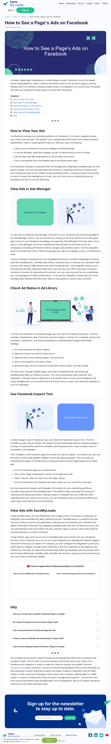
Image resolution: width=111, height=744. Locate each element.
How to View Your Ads (23, 99)
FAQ (15, 115)
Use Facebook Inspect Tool (26, 109)
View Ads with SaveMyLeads (27, 112)
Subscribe (70, 718)
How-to (81, 3)
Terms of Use (55, 735)
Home (7, 17)
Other (97, 3)
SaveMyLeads (17, 668)
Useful (89, 3)
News (61, 3)
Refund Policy (71, 735)
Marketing (70, 3)
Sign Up (25, 10)
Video (105, 3)
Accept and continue (49, 740)
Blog (15, 17)
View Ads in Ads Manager (25, 102)
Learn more (25, 741)
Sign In (11, 10)
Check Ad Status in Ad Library (27, 106)
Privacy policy (39, 735)
